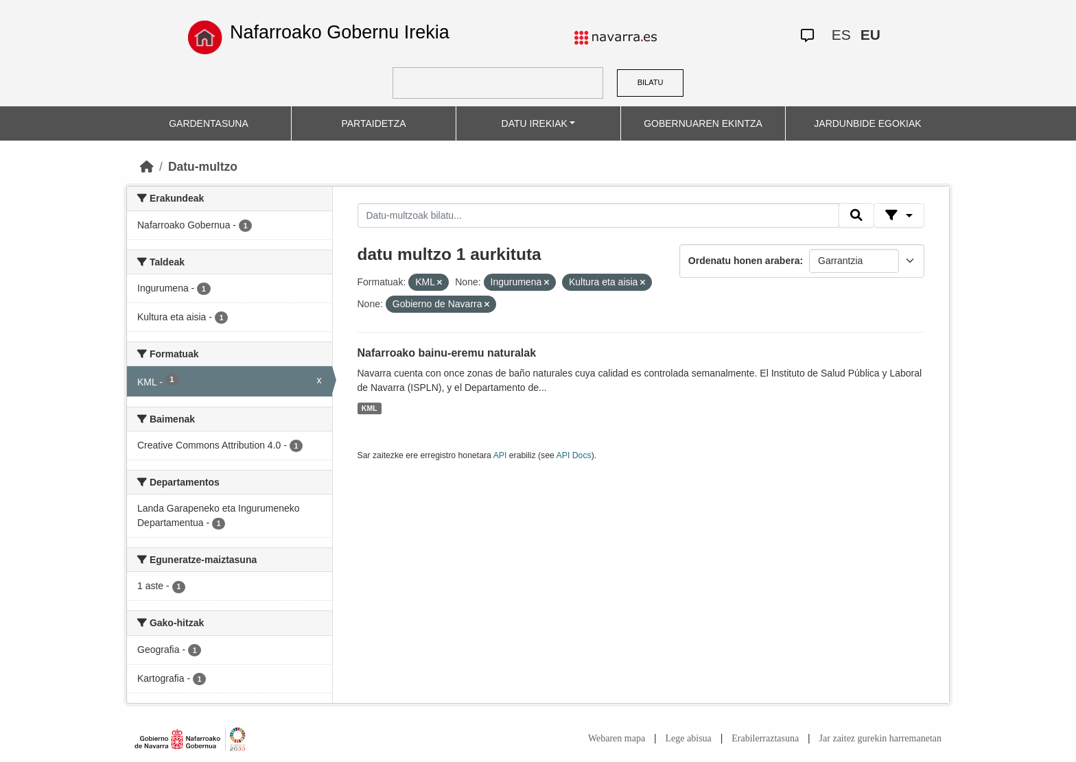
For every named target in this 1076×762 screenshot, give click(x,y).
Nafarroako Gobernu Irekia (339, 32)
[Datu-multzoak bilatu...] (598, 215)
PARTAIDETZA (373, 123)
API (500, 455)
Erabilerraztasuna (765, 738)
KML (369, 408)
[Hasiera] (147, 167)
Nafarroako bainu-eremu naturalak (447, 353)
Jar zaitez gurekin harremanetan (880, 738)
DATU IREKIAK (535, 123)
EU (870, 35)
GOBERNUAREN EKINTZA (703, 123)
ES (841, 35)
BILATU (651, 82)
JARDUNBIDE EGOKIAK (867, 123)
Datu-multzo (202, 167)
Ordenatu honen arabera (744, 260)
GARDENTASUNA (208, 123)
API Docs (574, 455)
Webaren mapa (616, 738)
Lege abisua (689, 738)
